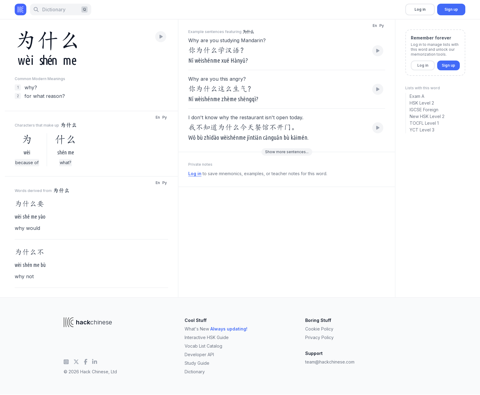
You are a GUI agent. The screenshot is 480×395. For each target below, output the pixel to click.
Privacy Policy (319, 337)
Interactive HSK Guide (207, 337)
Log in (420, 9)
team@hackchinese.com (329, 361)
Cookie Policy (319, 328)
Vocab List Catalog (203, 346)
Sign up (451, 9)
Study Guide (197, 363)
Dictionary (195, 371)
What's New (216, 328)
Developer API (199, 354)
